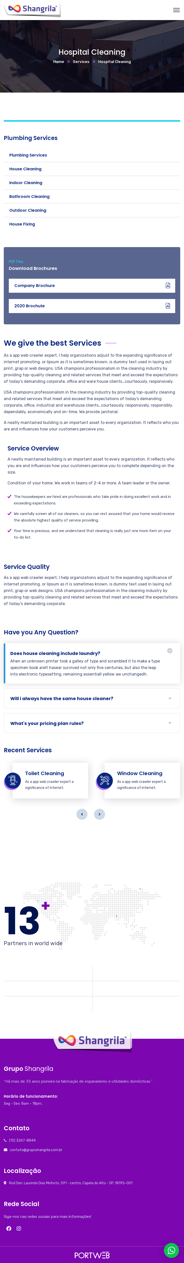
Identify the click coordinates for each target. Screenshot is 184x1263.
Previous (81, 814)
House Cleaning (25, 169)
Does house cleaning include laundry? (55, 653)
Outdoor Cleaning (27, 210)
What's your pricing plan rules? (47, 723)
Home (58, 61)
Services (81, 61)
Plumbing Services (28, 155)
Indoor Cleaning (25, 183)
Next (99, 814)
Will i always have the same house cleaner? (61, 698)
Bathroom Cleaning (29, 196)
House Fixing (22, 224)
